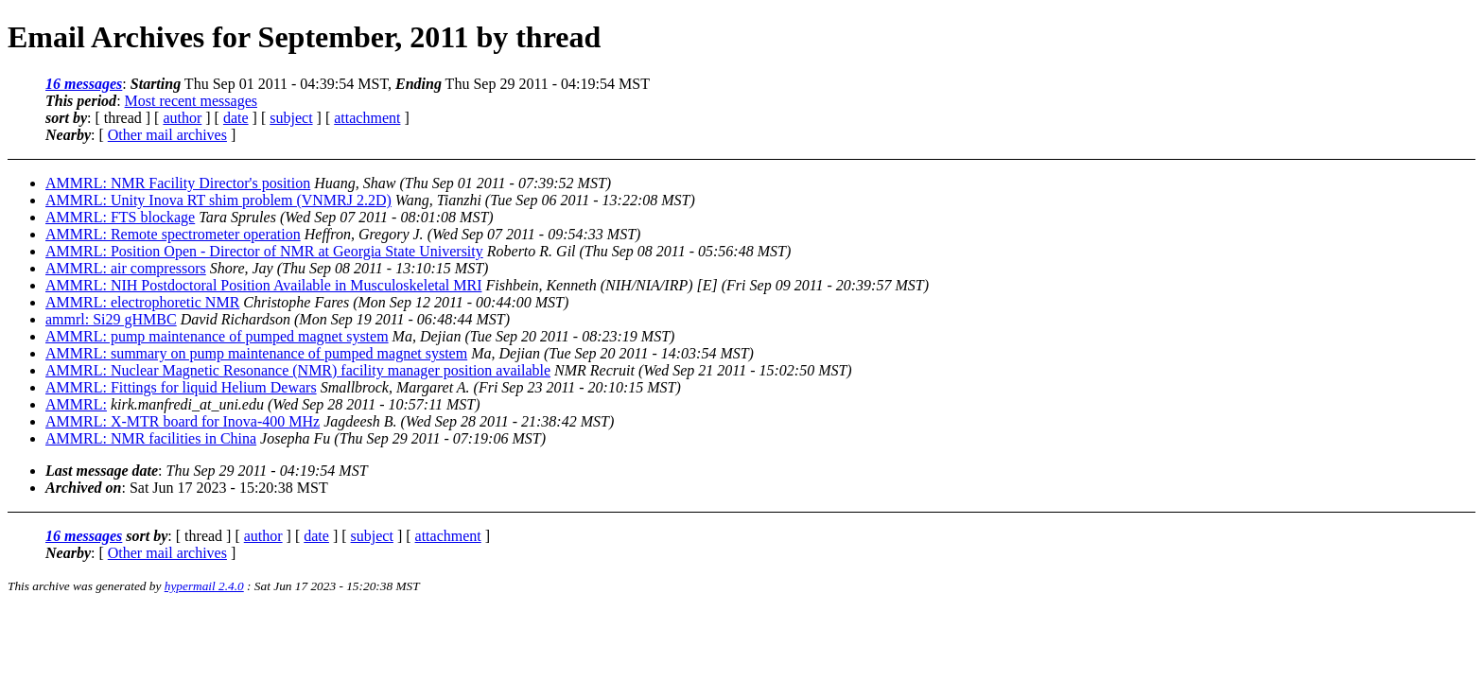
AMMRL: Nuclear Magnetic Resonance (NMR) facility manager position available (297, 370)
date (236, 118)
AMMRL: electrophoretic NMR (142, 302)
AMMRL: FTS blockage (120, 217)
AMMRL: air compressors (125, 268)
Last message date (101, 471)
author (182, 118)
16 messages (83, 84)
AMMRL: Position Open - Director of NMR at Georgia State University (264, 251)
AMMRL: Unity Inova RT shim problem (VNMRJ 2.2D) (218, 200)
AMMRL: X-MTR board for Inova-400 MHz (182, 421)
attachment (367, 118)
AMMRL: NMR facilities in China (150, 438)
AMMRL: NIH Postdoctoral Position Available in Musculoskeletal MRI (263, 285)
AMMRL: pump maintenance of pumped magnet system (217, 336)
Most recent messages (191, 101)
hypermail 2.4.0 (204, 586)
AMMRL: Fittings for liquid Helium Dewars (181, 387)
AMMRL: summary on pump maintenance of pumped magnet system (256, 353)
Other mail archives (167, 135)
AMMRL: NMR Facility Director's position (177, 183)
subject (291, 118)
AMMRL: (76, 404)
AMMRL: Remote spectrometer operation (173, 234)
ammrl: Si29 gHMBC (111, 319)
